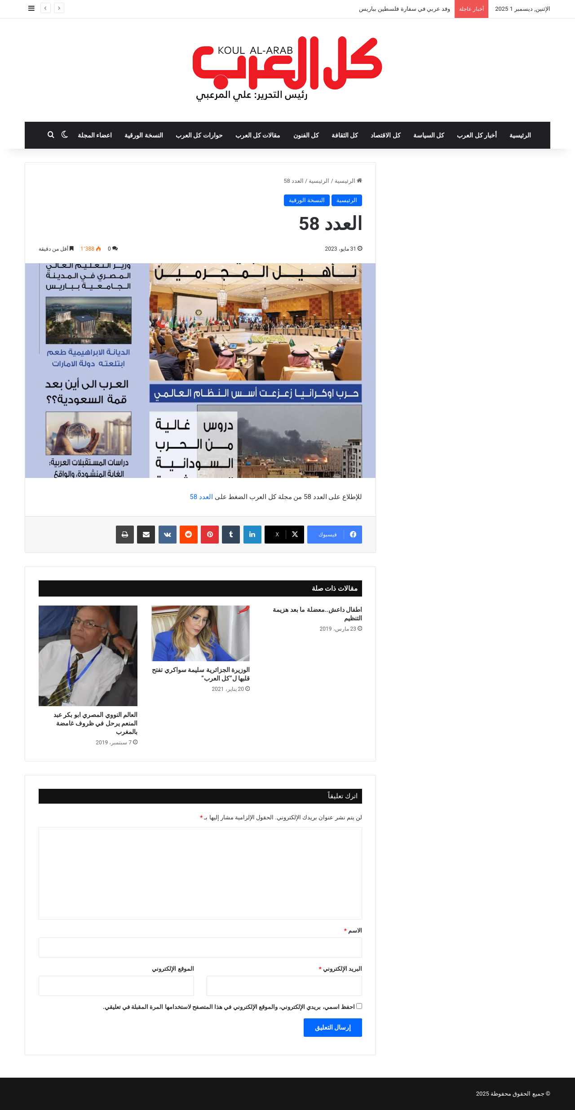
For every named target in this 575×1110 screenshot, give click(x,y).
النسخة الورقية (143, 135)
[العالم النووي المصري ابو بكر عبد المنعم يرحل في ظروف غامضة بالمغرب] (88, 656)
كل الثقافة (345, 135)
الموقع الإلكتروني (173, 968)
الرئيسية (520, 135)
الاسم (353, 930)
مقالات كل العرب (258, 135)
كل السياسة (428, 135)
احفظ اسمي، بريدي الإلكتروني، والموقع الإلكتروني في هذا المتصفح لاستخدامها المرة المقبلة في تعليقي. (229, 1007)
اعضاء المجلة (95, 135)
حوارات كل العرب (199, 135)
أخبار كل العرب (477, 135)
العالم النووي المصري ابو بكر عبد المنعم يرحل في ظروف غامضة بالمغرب (95, 723)
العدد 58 (201, 497)
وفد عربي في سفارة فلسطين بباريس (404, 8)
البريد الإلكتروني (340, 968)
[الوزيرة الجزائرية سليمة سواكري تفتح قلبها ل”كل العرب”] (200, 633)
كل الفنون (306, 135)
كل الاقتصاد (385, 135)
